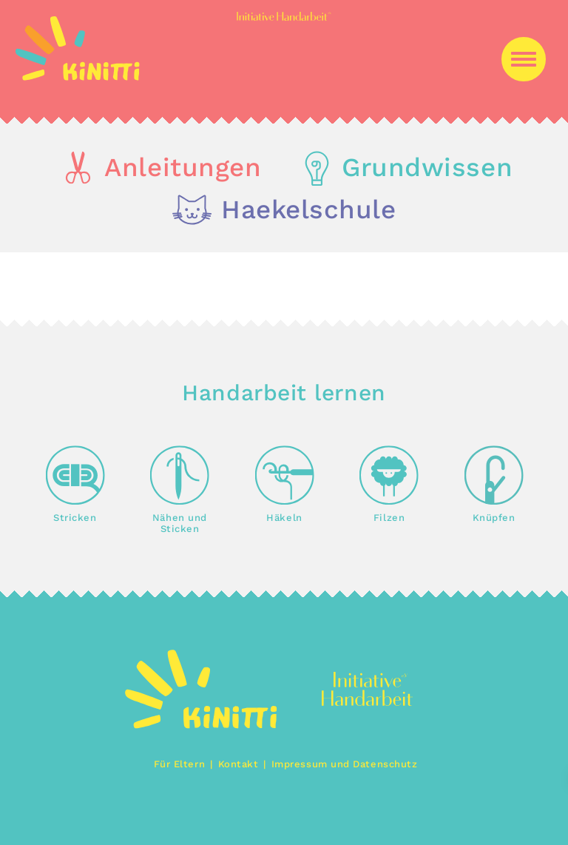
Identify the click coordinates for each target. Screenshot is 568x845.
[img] (78, 76)
